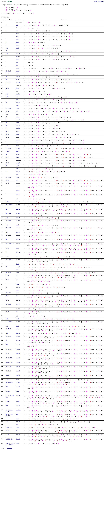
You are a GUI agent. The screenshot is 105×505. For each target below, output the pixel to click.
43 (8, 148)
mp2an (17, 71)
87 (8, 295)
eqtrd (17, 134)
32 (6, 137)
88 (8, 300)
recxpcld (18, 82)
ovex (17, 105)
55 (8, 180)
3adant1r (18, 154)
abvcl (17, 48)
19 (6, 76)
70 (10, 235)
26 (7, 96)
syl (17, 96)
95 (8, 329)
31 (8, 111)
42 (6, 148)
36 (6, 131)
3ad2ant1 (18, 160)
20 (6, 79)
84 (6, 287)
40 (8, 137)
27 (6, 111)
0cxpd (17, 131)
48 (6, 162)
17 (10, 71)
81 (8, 275)
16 (8, 71)
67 (8, 243)
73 (8, 248)
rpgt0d (17, 165)
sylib (17, 73)
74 (6, 304)
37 (6, 128)
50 (6, 165)
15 (6, 71)
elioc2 (17, 68)
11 (6, 82)
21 (10, 82)
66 (10, 220)
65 (6, 243)
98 (10, 336)
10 (6, 50)
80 (10, 272)
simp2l (17, 190)
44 (10, 148)
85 (6, 292)
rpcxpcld (18, 162)
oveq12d (18, 300)
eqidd (17, 33)
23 (8, 88)
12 (6, 56)
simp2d (18, 125)
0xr (17, 62)
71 (12, 243)
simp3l (17, 194)
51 (6, 183)
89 (10, 304)
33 (6, 117)
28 (6, 102)
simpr (17, 59)
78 (6, 266)
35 (6, 134)
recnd (17, 122)
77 (6, 275)
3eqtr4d (18, 304)
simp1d (18, 76)
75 (6, 259)
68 (10, 227)
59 (8, 204)
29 (6, 108)
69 (10, 243)
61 (8, 201)
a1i (17, 25)
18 (8, 73)
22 (6, 88)
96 (10, 329)
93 (7, 318)
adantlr (18, 50)
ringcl (17, 256)
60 (10, 204)
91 (8, 311)
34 (6, 119)
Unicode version (97, 1)
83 (6, 300)
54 (10, 177)
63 (6, 209)
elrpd (17, 157)
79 (6, 272)
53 (6, 177)
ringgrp (18, 308)
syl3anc (18, 204)
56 (8, 183)
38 (8, 131)
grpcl (17, 318)
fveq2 (17, 99)
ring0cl (18, 94)
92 (6, 321)
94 (12, 321)
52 (6, 171)
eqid (17, 91)
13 (8, 82)
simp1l (17, 140)
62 (12, 204)
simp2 (17, 142)
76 (12, 259)
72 (13, 243)
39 (8, 134)
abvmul (18, 201)
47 (8, 157)
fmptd (17, 88)
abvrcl (17, 42)
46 (6, 154)
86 (10, 292)
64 (6, 248)
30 (10, 108)
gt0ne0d (18, 128)
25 (7, 94)
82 (8, 304)
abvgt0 (17, 151)
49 (8, 162)
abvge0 (18, 53)
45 (6, 157)
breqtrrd (18, 183)
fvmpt (17, 108)
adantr (17, 45)
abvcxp (9, 1)
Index (102, 1)
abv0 (17, 114)
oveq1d (18, 102)
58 (6, 204)
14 (6, 73)
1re (17, 65)
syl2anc (18, 148)
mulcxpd (18, 243)
